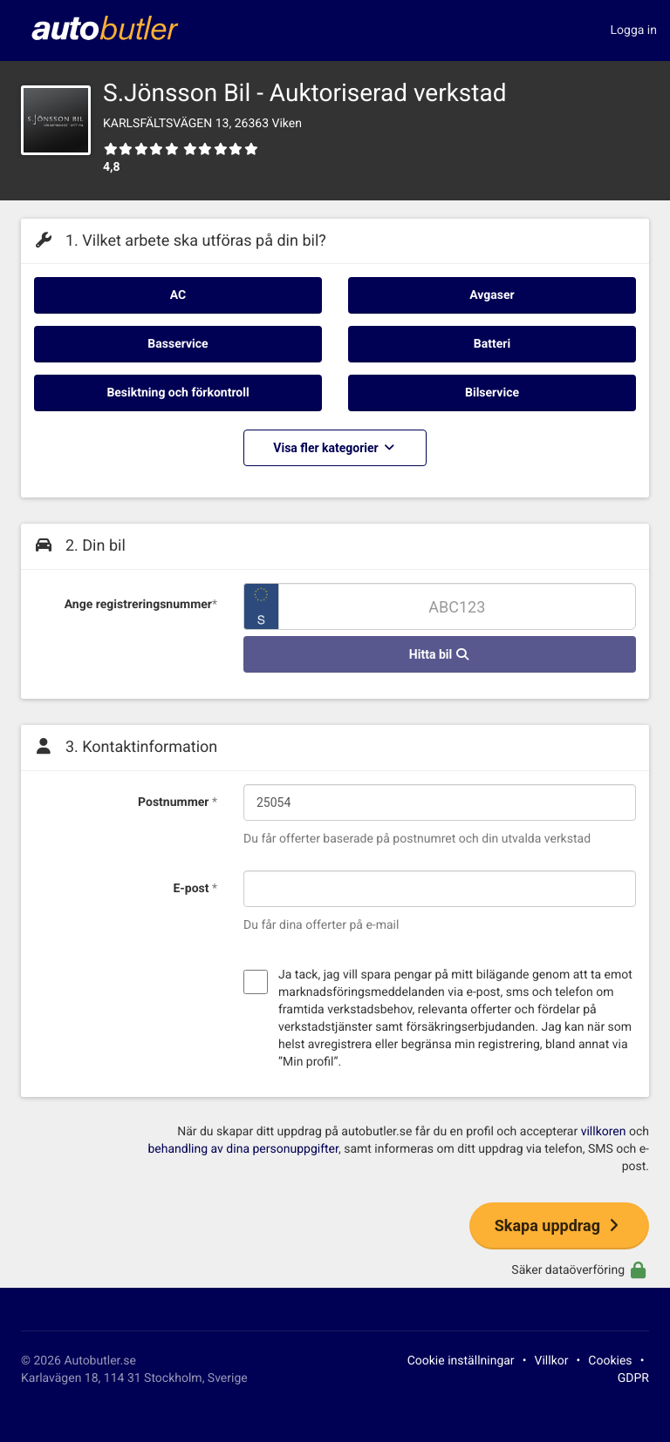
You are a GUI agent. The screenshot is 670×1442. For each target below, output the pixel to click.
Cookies (610, 1361)
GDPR (633, 1378)
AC (178, 295)
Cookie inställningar (461, 1361)
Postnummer (177, 802)
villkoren (603, 1132)
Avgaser (491, 295)
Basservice (177, 344)
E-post (195, 889)
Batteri (492, 344)
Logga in (634, 30)
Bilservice (492, 393)
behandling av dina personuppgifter (242, 1149)
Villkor (552, 1361)
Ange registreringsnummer (141, 605)
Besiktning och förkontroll (177, 393)
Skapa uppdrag (559, 1225)
